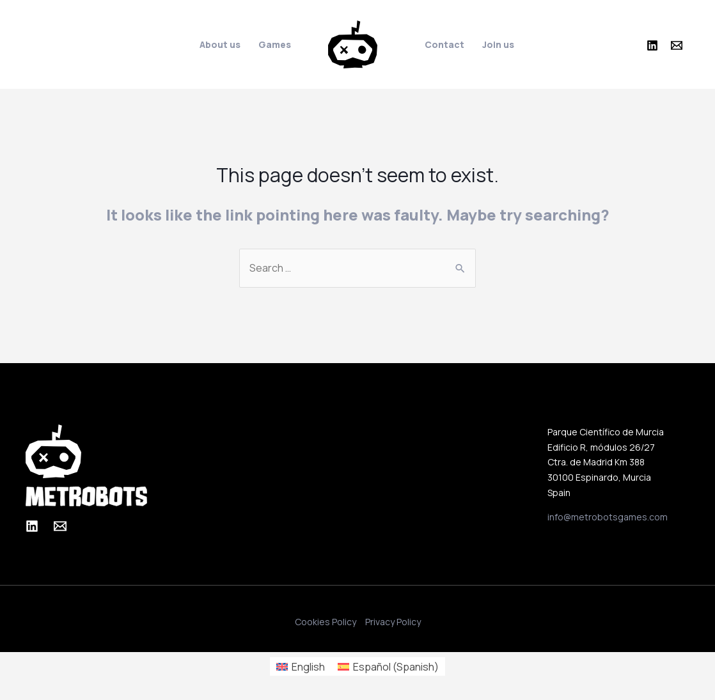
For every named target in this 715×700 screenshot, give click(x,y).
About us (220, 44)
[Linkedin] (652, 45)
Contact (444, 44)
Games (274, 44)
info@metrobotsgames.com (607, 517)
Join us (498, 44)
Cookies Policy (325, 622)
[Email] (676, 45)
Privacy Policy (393, 622)
